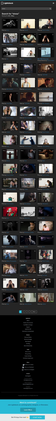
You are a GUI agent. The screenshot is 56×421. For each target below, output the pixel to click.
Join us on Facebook (29, 367)
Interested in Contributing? (28, 331)
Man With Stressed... (43, 59)
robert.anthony (45, 146)
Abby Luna (27, 218)
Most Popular (28, 341)
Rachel (8, 161)
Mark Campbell (28, 118)
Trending (28, 343)
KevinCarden (27, 75)
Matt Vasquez (9, 89)
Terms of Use (28, 351)
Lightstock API (28, 329)
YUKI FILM (44, 75)
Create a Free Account (28, 322)
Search (50, 8)
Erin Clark (44, 275)
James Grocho (27, 304)
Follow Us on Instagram (29, 369)
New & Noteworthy (28, 345)
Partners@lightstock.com (28, 384)
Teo (7, 59)
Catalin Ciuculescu (28, 44)
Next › (34, 312)
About (28, 320)
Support (28, 327)
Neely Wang (9, 44)
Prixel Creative (45, 30)
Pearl (7, 30)
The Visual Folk (46, 89)
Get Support (28, 376)
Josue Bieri (9, 103)
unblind (8, 132)
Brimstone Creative (11, 189)
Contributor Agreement (28, 358)
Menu (53, 3)
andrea (26, 247)
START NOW (37, 417)
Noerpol (8, 275)
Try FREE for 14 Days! (28, 325)
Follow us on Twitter (29, 364)
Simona (26, 30)
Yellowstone (45, 204)
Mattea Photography (11, 261)
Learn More (28, 410)
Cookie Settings (28, 356)
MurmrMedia (27, 204)
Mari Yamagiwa (45, 103)
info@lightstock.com (28, 380)
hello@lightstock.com (28, 388)
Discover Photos (28, 337)
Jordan (26, 189)
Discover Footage (28, 339)
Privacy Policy (28, 354)
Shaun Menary (10, 290)
